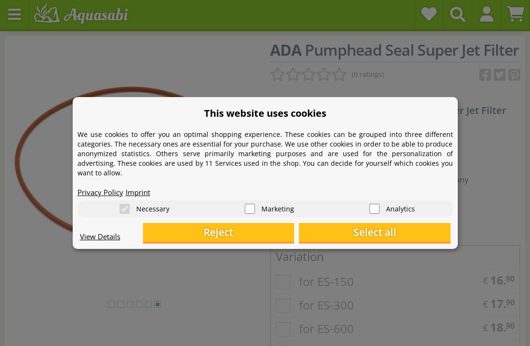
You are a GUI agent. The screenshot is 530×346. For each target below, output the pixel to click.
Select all (402, 233)
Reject (301, 233)
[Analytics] (374, 207)
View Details (102, 238)
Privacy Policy (102, 190)
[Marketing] (250, 207)
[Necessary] (125, 207)
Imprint (142, 190)
